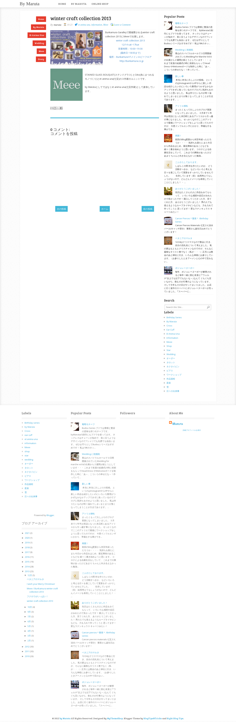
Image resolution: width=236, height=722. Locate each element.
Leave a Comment (122, 25)
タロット (171, 362)
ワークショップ (174, 374)
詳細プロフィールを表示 (192, 430)
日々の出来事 (173, 391)
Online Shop (99, 3)
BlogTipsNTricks (152, 718)
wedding (171, 354)
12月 (30, 575)
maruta (177, 424)
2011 (27, 651)
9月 (29, 611)
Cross (169, 325)
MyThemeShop (115, 718)
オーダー (171, 358)
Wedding (39, 43)
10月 (30, 607)
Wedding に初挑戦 (184, 49)
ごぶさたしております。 (187, 162)
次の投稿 (61, 208)
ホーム (104, 208)
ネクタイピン (173, 366)
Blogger (50, 515)
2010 (27, 656)
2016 (27, 556)
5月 (29, 626)
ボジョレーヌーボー (184, 268)
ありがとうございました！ (188, 188)
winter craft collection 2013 (40, 600)
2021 (27, 533)
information (96, 25)
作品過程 (171, 378)
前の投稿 (147, 208)
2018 (27, 547)
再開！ (178, 135)
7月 (29, 616)
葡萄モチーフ (181, 23)
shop (169, 346)
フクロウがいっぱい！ (37, 596)
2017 (27, 552)
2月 (29, 640)
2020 (27, 537)
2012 (27, 646)
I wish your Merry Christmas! (41, 583)
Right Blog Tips (175, 718)
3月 (29, 635)
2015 (27, 561)
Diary (41, 59)
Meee (41, 51)
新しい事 (179, 76)
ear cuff (170, 329)
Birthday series (174, 317)
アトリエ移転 (181, 105)
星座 (169, 382)
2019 (27, 542)
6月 (29, 621)
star (169, 350)
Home (62, 3)
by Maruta (29, 3)
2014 (27, 566)
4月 (29, 630)
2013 (27, 571)
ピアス (170, 370)
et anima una (37, 35)
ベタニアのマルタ (183, 238)
